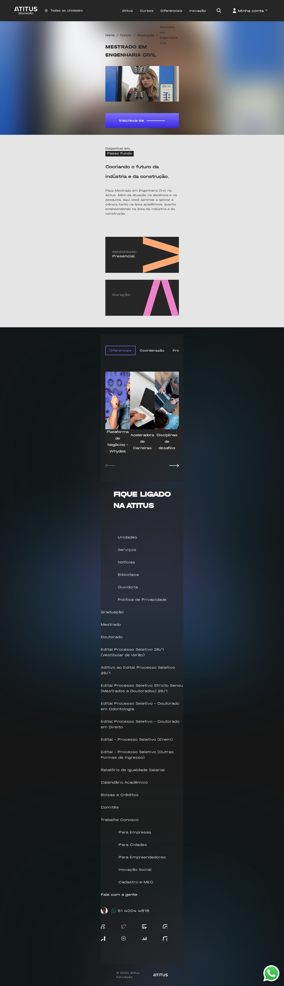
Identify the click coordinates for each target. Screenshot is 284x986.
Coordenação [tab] (152, 350)
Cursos (125, 35)
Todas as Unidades (64, 10)
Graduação (145, 35)
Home (110, 35)
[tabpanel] (142, 421)
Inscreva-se (142, 120)
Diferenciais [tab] (120, 350)
